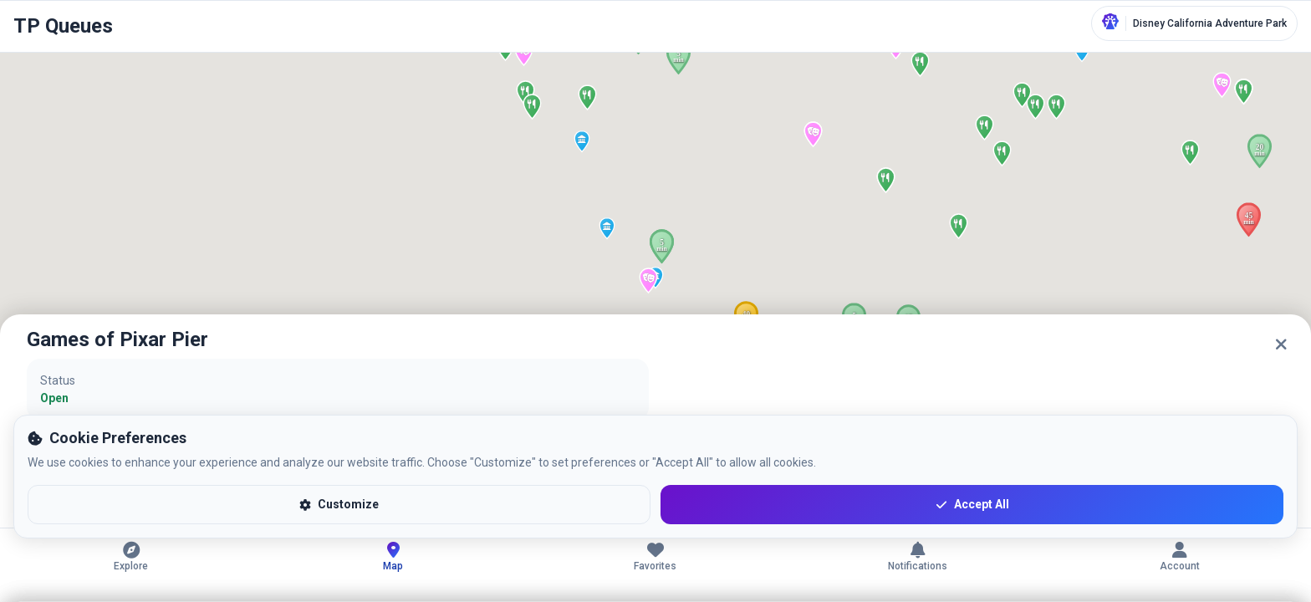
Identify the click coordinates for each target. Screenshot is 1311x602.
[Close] (1281, 344)
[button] (1259, 151)
